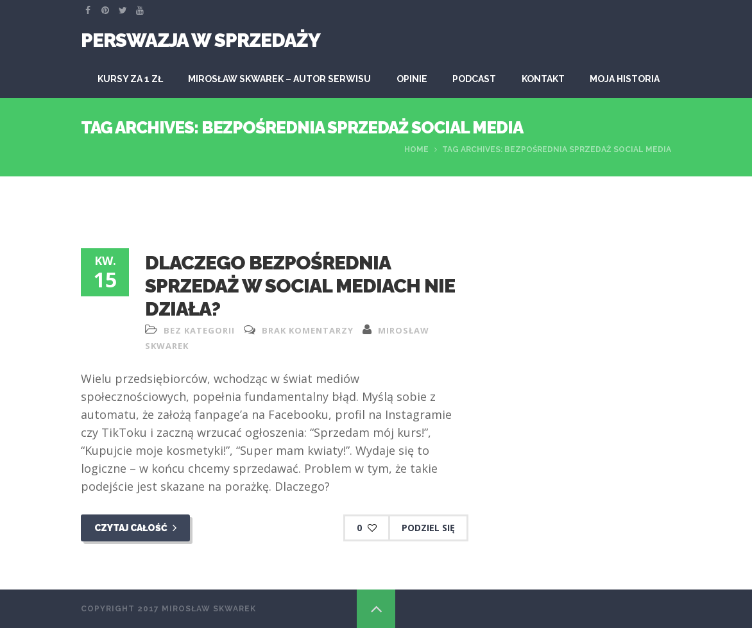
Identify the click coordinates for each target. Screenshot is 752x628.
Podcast (474, 79)
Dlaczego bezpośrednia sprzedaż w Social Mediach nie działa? (300, 285)
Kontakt (543, 79)
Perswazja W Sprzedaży (200, 40)
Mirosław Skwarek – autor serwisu (279, 79)
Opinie (412, 79)
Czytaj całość (135, 528)
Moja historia (625, 79)
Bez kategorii (199, 330)
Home (416, 149)
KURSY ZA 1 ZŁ (130, 79)
